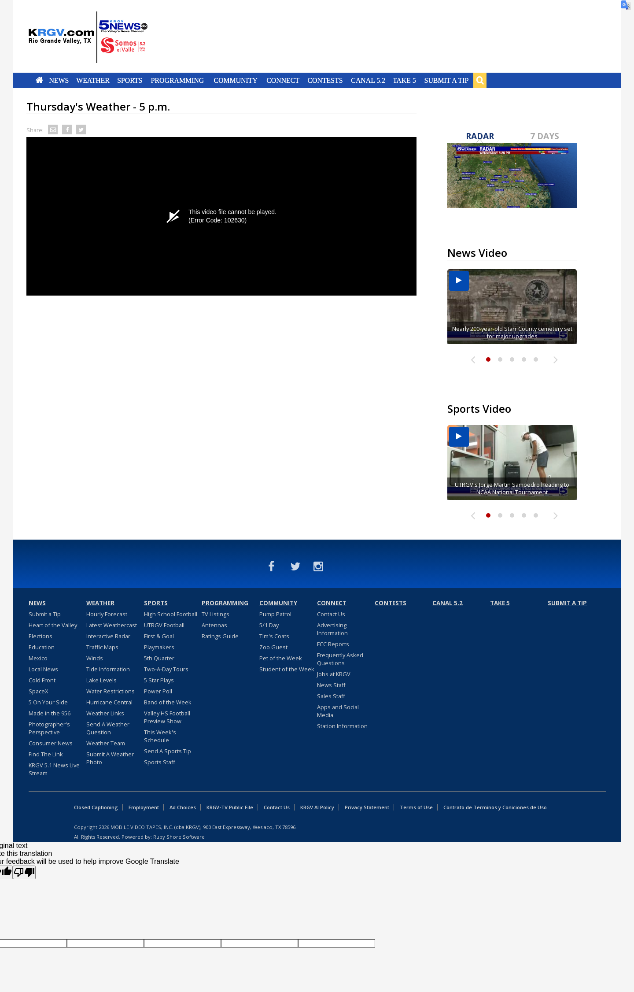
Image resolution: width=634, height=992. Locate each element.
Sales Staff (331, 696)
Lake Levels (101, 680)
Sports (129, 80)
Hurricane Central (109, 702)
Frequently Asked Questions (340, 659)
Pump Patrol (275, 614)
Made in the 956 (49, 713)
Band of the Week (168, 702)
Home (39, 80)
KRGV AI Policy (317, 807)
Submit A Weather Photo (110, 758)
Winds (94, 658)
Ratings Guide (220, 636)
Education (42, 647)
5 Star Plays (159, 680)
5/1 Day (269, 625)
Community (236, 80)
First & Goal (159, 636)
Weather (93, 80)
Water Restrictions (110, 691)
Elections (40, 636)
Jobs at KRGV (333, 674)
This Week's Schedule (160, 736)
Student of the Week (286, 669)
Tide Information (108, 669)
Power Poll (158, 691)
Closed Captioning (96, 807)
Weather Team (105, 743)
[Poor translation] (24, 872)
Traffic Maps (102, 647)
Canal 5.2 (368, 80)
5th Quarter (159, 658)
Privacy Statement (367, 807)
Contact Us (331, 614)
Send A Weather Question (107, 728)
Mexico (38, 658)
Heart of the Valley (53, 625)
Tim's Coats (274, 636)
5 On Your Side (48, 702)
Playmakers (159, 647)
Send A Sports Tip (167, 751)
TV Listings (215, 614)
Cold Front (42, 680)
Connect (282, 80)
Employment (144, 807)
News (59, 80)
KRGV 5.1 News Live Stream (54, 769)
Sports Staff (159, 762)
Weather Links (105, 713)
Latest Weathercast (111, 625)
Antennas (214, 625)
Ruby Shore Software (179, 836)
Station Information (342, 726)
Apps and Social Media (338, 711)
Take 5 (404, 80)
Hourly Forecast (106, 614)
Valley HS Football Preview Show (167, 717)
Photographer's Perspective (49, 728)
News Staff (331, 685)
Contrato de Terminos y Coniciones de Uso (495, 807)
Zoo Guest (273, 647)
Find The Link (46, 754)
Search (480, 80)
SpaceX (38, 691)
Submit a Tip (446, 80)
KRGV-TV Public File (229, 807)
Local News (43, 669)
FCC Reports (333, 644)
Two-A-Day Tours (166, 669)
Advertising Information (332, 629)
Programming (177, 80)
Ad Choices (183, 807)
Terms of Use (416, 807)
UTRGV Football (164, 625)
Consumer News (51, 743)
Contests (325, 80)
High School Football (170, 614)
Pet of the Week (280, 658)
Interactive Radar (108, 636)
